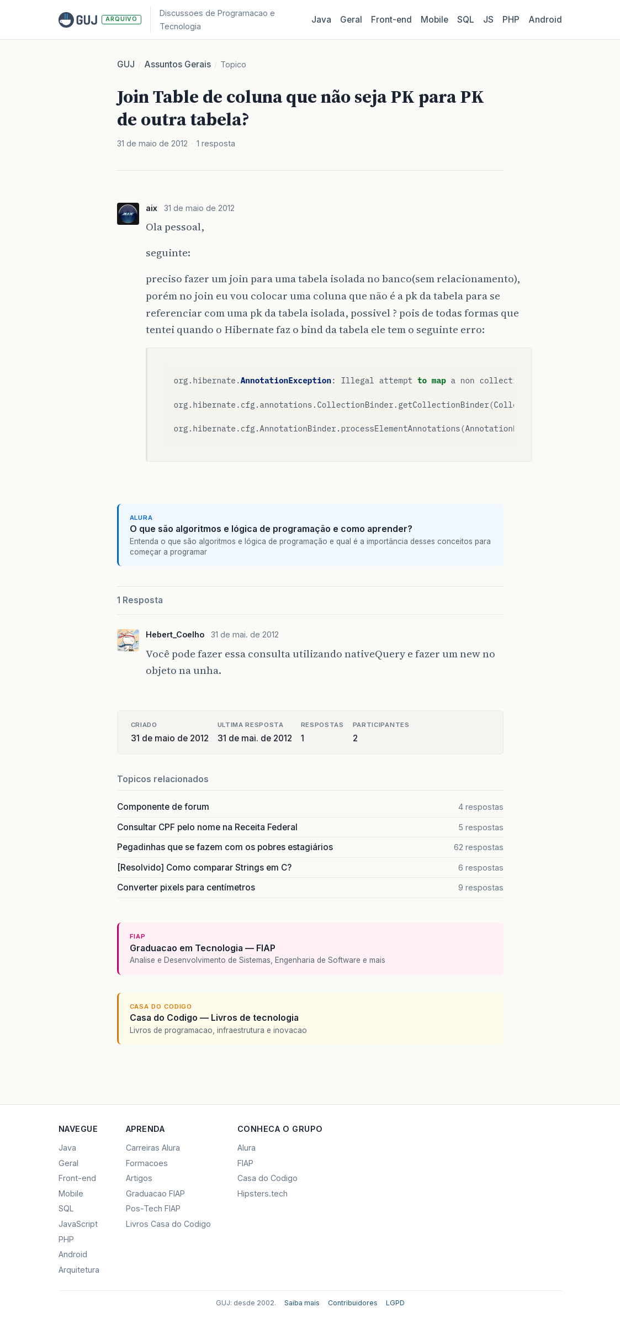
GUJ (126, 64)
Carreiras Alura (153, 1147)
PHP (511, 19)
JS (488, 19)
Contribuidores (353, 1303)
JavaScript (78, 1224)
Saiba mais (302, 1303)
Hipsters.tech (262, 1193)
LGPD (395, 1303)
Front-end (77, 1178)
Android (545, 19)
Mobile (434, 19)
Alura (246, 1147)
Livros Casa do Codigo (168, 1224)
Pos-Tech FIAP (153, 1208)
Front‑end (391, 19)
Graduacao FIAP (155, 1193)
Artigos (139, 1178)
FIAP (245, 1163)
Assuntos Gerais (177, 64)
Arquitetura (79, 1269)
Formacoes (147, 1163)
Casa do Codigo (267, 1178)
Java (321, 19)
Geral (351, 19)
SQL (465, 19)
